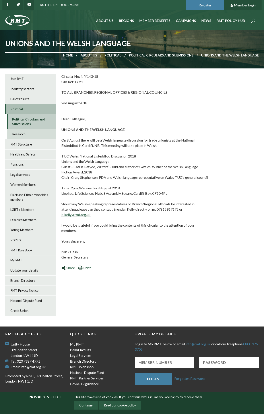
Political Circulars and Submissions (161, 55)
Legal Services (80, 355)
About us (89, 55)
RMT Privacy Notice (24, 290)
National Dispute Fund (26, 301)
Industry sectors (22, 89)
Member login (243, 5)
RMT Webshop (82, 367)
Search (253, 21)
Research (18, 134)
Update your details (24, 270)
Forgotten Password (189, 378)
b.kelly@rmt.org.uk (76, 214)
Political (113, 55)
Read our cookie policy (120, 405)
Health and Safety (22, 154)
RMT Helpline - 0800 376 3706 (59, 5)
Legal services (20, 175)
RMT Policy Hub (231, 21)
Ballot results (19, 99)
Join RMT (17, 79)
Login (153, 379)
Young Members (21, 230)
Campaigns (186, 21)
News (206, 21)
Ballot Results (80, 350)
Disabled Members (23, 220)
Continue (86, 405)
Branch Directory (22, 280)
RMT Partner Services (87, 378)
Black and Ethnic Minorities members (29, 197)
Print (84, 268)
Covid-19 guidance (84, 384)
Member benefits (155, 21)
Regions (126, 21)
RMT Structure (21, 144)
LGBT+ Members (22, 210)
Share (68, 268)
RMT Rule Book (21, 250)
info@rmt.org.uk (33, 367)
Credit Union (19, 311)
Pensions (17, 164)
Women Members (23, 185)
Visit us (15, 240)
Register (205, 5)
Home (68, 55)
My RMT (16, 260)
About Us (105, 21)
